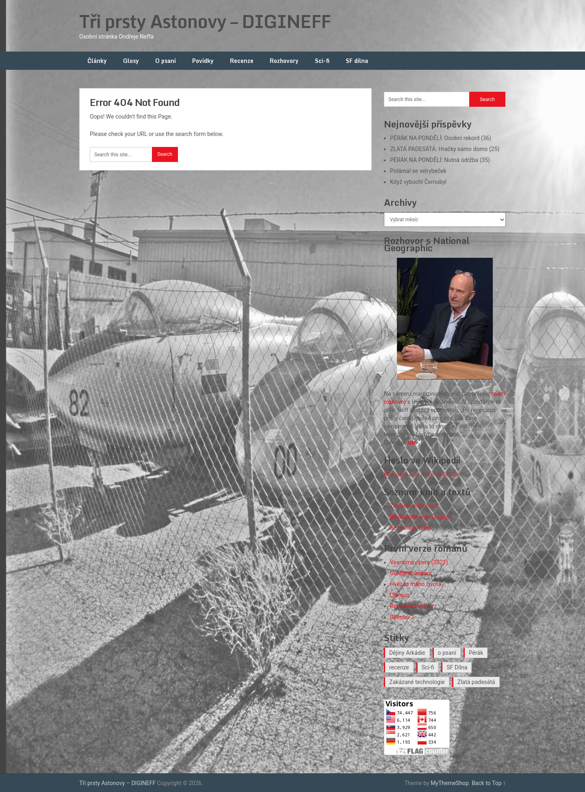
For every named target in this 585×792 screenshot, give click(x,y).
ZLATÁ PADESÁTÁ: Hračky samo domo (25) (444, 149)
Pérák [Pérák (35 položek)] (476, 653)
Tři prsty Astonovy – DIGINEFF (205, 21)
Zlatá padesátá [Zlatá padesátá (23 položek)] (476, 682)
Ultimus (400, 595)
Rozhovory (284, 60)
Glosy (131, 60)
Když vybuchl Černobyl (418, 182)
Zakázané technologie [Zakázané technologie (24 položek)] (417, 682)
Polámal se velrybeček (418, 171)
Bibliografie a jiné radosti (421, 517)
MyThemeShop (450, 783)
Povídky (203, 60)
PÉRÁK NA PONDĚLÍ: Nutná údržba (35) (440, 160)
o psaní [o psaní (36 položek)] (447, 653)
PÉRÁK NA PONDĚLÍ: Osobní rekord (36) (440, 138)
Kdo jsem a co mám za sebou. (422, 474)
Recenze (242, 60)
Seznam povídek (410, 527)
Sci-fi (322, 60)
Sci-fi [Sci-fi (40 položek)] (428, 667)
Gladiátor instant (411, 573)
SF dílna (357, 60)
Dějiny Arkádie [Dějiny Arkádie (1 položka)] (407, 653)
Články (97, 60)
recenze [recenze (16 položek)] (399, 667)
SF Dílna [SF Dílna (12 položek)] (456, 667)
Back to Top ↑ (489, 783)
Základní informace (414, 506)
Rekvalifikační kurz (413, 606)
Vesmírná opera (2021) (419, 562)
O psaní (165, 60)
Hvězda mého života (415, 584)
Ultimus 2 (402, 617)
